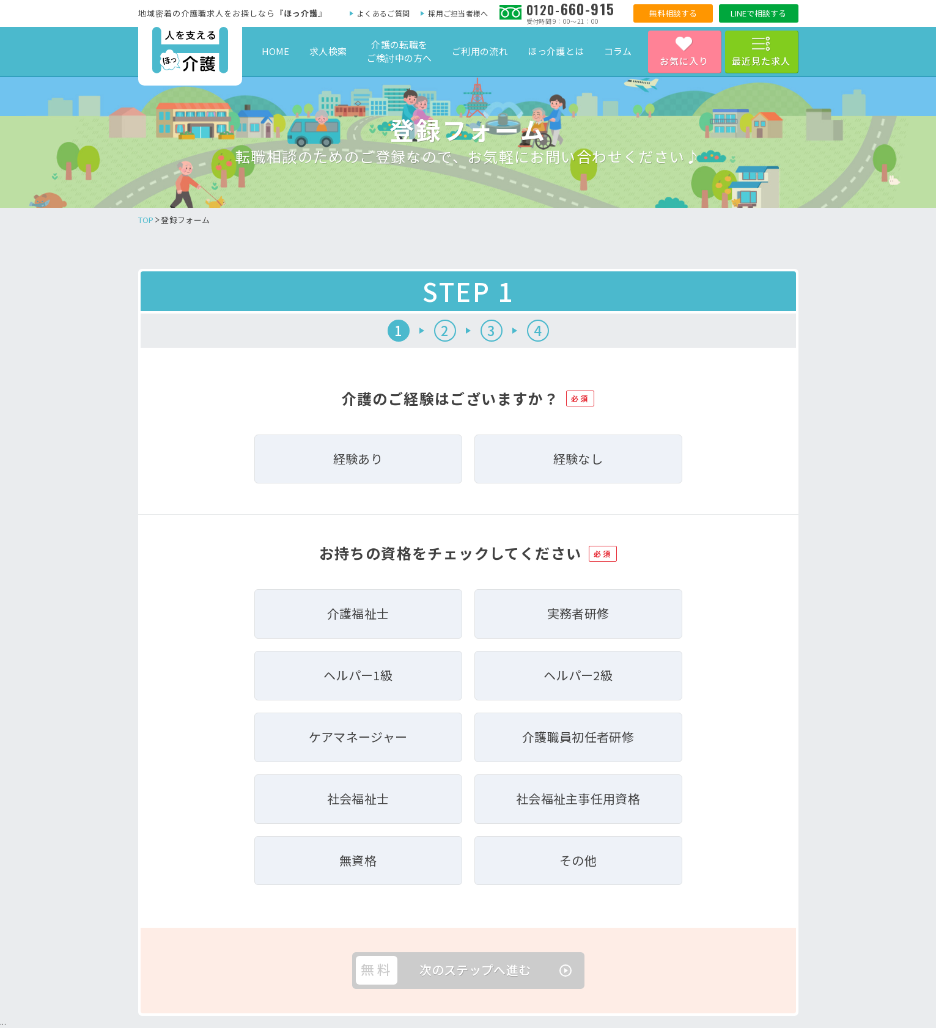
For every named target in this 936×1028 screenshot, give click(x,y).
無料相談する (673, 13)
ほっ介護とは (556, 51)
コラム (618, 51)
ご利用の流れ (480, 51)
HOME (276, 51)
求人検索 (328, 51)
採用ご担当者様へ (458, 13)
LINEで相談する (758, 13)
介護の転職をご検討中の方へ (399, 51)
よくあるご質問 (383, 13)
